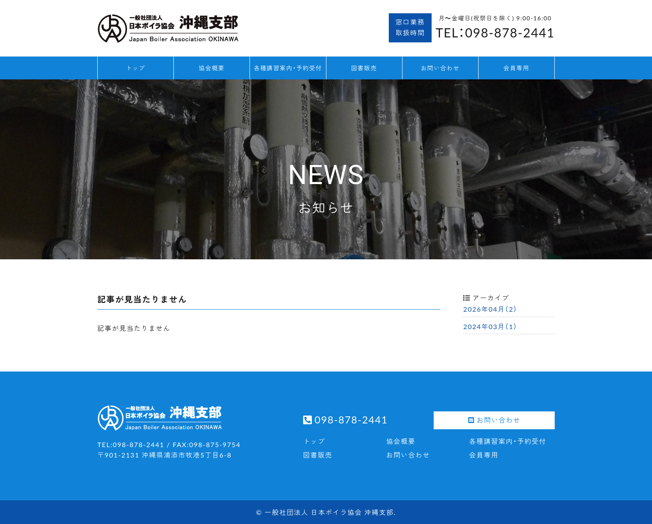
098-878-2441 (351, 419)
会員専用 (516, 68)
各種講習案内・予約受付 (288, 68)
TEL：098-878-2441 (495, 32)
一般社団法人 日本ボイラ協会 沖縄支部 (328, 512)
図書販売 (364, 68)
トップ (136, 68)
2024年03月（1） (490, 326)
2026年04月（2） (490, 309)
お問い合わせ (440, 68)
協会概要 (212, 68)
